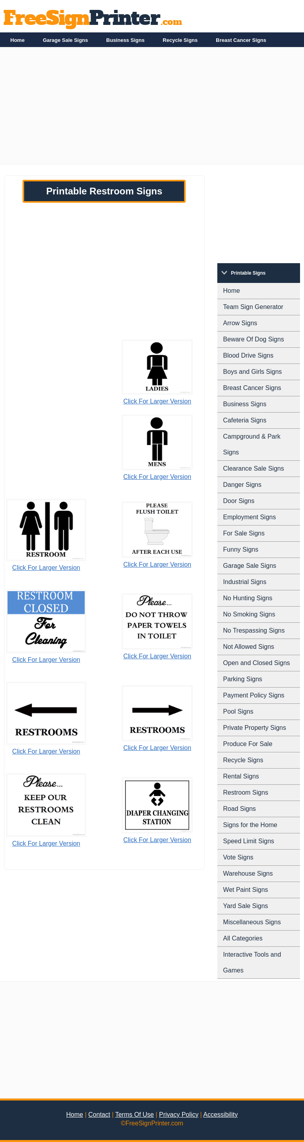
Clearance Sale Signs (253, 468)
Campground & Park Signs (252, 444)
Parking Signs (242, 679)
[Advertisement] (152, 108)
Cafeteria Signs (244, 420)
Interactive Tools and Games (252, 962)
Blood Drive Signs (248, 355)
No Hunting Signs (248, 598)
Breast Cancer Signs (241, 40)
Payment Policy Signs (254, 695)
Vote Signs (238, 857)
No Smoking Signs (249, 614)
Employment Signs (249, 517)
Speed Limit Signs (248, 841)
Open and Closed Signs (256, 663)
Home (17, 40)
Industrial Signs (244, 582)
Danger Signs (242, 484)
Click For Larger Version (158, 401)
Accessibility (220, 1114)
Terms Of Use (134, 1114)
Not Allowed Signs (248, 646)
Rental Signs (241, 776)
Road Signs (239, 808)
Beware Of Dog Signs (253, 339)
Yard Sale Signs (245, 906)
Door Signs (239, 501)
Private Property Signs (254, 727)
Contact (99, 1114)
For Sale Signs (244, 533)
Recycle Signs (180, 40)
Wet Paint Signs (245, 889)
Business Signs (125, 40)
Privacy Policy (179, 1114)
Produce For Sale (248, 744)
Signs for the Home (250, 825)
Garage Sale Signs (65, 40)
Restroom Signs (245, 792)
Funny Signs (240, 549)
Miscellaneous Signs (252, 922)
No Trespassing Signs (254, 630)
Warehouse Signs (248, 873)
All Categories (243, 938)
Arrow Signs (240, 323)
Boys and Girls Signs (252, 371)
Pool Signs (238, 711)
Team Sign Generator (253, 306)
